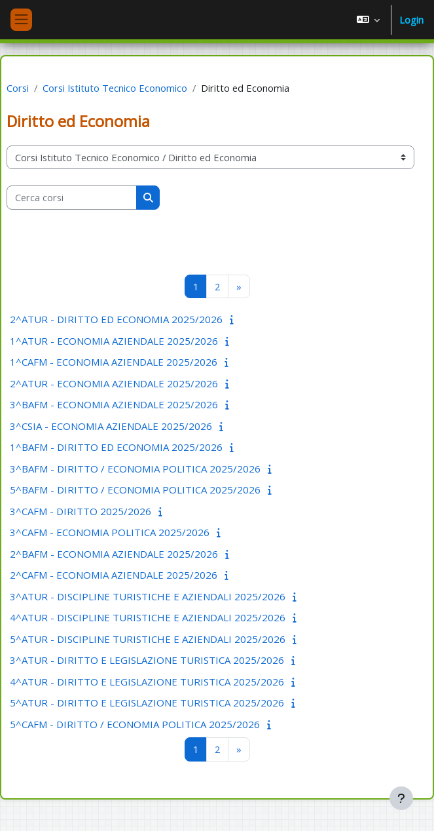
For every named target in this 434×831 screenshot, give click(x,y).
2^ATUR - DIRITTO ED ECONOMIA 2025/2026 (116, 319)
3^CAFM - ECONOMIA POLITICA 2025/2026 (109, 532)
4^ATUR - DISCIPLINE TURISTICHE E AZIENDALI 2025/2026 (147, 617)
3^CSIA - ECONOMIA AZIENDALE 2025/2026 (111, 426)
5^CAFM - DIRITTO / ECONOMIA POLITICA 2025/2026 (135, 724)
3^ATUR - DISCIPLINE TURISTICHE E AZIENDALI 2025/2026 (147, 596)
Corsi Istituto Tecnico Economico (115, 87)
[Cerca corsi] (72, 197)
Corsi (18, 87)
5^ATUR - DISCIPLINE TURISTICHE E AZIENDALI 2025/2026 (147, 639)
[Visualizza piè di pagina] (401, 798)
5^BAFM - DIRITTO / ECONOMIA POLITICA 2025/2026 (135, 489)
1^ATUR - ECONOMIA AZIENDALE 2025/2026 (114, 340)
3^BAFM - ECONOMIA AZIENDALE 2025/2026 (114, 404)
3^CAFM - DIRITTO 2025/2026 (80, 511)
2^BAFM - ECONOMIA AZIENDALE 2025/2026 (114, 553)
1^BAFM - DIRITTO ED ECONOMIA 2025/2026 (116, 447)
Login (411, 19)
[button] (368, 19)
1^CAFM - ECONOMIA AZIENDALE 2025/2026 (113, 361)
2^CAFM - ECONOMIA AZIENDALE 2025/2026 (113, 574)
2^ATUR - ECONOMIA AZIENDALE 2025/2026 (114, 383)
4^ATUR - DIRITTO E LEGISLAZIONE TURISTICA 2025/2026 (147, 681)
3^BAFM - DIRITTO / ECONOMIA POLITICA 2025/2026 (135, 468)
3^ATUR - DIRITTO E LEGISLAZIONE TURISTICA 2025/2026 (147, 660)
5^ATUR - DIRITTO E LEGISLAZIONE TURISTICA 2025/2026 (147, 702)
